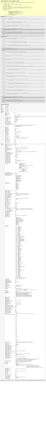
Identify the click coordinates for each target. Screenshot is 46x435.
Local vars (3, 21)
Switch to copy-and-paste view (9, 17)
